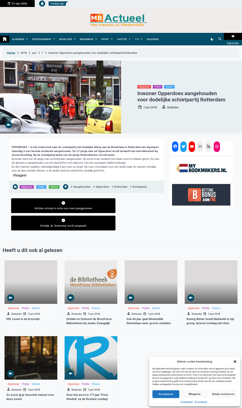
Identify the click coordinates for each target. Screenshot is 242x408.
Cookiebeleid (186, 402)
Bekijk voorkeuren (223, 394)
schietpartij (139, 181)
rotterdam (120, 181)
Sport (105, 36)
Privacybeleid (200, 402)
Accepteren (166, 394)
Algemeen (18, 36)
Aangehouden (82, 181)
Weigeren (195, 394)
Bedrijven (65, 36)
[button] (235, 361)
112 (137, 36)
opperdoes (102, 181)
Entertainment (41, 36)
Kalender (153, 36)
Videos (169, 81)
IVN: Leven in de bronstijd (22, 296)
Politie (158, 81)
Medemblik (86, 36)
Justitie (122, 36)
